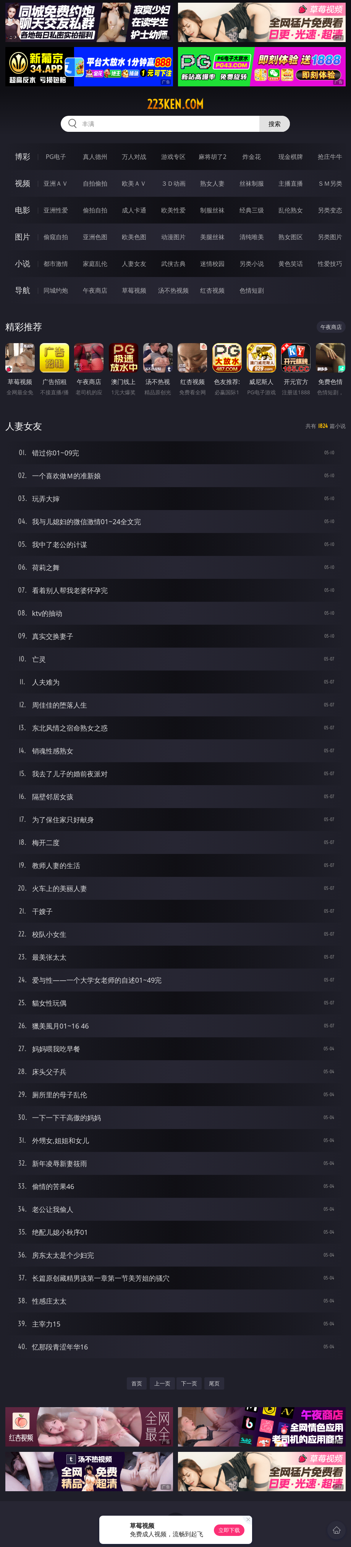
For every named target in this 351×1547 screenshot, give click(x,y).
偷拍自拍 (95, 210)
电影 (22, 210)
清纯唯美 (251, 237)
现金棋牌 (290, 156)
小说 (22, 263)
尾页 (214, 1383)
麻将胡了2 (212, 156)
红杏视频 (212, 290)
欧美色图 (134, 237)
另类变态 (330, 210)
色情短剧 (251, 290)
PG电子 (56, 156)
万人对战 (134, 156)
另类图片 (330, 237)
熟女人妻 (212, 183)
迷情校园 (212, 263)
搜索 (275, 124)
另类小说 (251, 263)
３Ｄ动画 (173, 183)
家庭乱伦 (95, 263)
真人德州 (95, 156)
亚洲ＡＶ (56, 183)
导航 (22, 290)
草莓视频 (134, 290)
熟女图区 (290, 237)
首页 (136, 1383)
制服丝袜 (212, 210)
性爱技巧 (330, 263)
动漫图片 (173, 237)
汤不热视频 (173, 290)
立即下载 (229, 1530)
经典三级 (251, 210)
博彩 (22, 156)
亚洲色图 (95, 237)
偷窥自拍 (56, 237)
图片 (22, 237)
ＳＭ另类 (330, 183)
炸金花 (252, 156)
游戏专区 (173, 156)
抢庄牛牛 (330, 156)
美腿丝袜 (212, 237)
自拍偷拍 (95, 183)
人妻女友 (134, 263)
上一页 (162, 1383)
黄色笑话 (290, 263)
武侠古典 (173, 263)
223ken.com (175, 104)
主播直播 (290, 183)
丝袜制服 (251, 183)
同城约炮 (56, 290)
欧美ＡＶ (134, 183)
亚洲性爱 (56, 210)
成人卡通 (134, 210)
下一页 (189, 1383)
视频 (22, 183)
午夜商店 (95, 290)
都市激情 (56, 263)
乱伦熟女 (290, 210)
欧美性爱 (173, 210)
